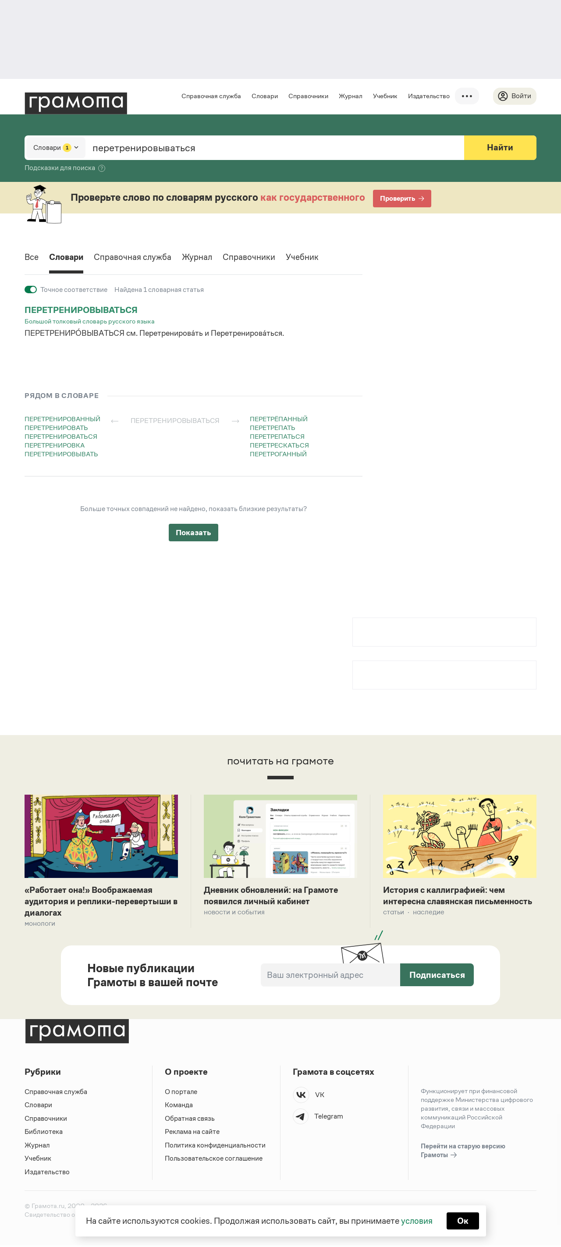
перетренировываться (82, 310)
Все (32, 258)
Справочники (308, 95)
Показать (193, 532)
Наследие (428, 925)
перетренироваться (61, 436)
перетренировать (56, 427)
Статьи (393, 925)
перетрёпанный (279, 419)
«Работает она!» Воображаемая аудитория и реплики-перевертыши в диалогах (100, 902)
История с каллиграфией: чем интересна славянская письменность (445, 902)
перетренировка (55, 445)
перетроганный (278, 454)
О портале (181, 1093)
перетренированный (62, 419)
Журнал (350, 95)
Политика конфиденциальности (215, 1147)
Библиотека (44, 1133)
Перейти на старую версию (463, 1153)
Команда (179, 1106)
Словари (264, 95)
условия (417, 1221)
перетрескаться (279, 445)
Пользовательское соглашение (214, 1160)
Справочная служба (211, 95)
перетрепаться (277, 436)
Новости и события (234, 913)
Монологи (40, 925)
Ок (463, 1221)
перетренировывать (61, 454)
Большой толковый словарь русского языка (90, 321)
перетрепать (272, 427)
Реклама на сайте (192, 1133)
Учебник (385, 95)
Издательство (428, 95)
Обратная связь (190, 1120)
